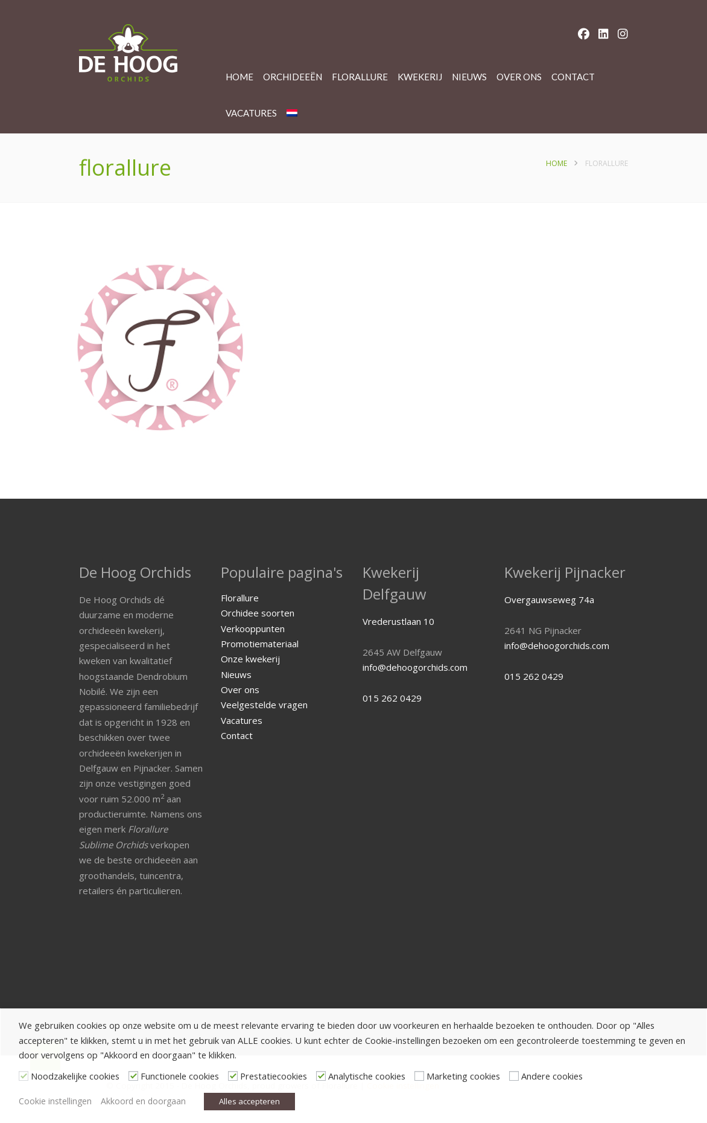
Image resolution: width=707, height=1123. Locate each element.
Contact (573, 76)
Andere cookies (552, 1076)
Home (239, 76)
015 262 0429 (392, 698)
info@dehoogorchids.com (415, 667)
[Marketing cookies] (419, 1076)
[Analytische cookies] (321, 1076)
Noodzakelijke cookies (75, 1076)
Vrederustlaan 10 (398, 621)
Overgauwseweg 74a (549, 599)
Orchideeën (292, 76)
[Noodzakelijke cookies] (23, 1076)
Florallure (360, 76)
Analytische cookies (366, 1076)
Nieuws (469, 76)
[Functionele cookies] (133, 1076)
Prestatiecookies (273, 1076)
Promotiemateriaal (260, 644)
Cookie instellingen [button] (55, 1101)
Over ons (519, 76)
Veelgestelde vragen (264, 705)
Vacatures (251, 112)
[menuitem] (292, 113)
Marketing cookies (463, 1076)
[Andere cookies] (514, 1076)
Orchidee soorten (257, 613)
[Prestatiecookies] (233, 1076)
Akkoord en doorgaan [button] (143, 1101)
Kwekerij (420, 76)
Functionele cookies (180, 1076)
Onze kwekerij (250, 659)
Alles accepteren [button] (249, 1101)
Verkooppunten (253, 628)
